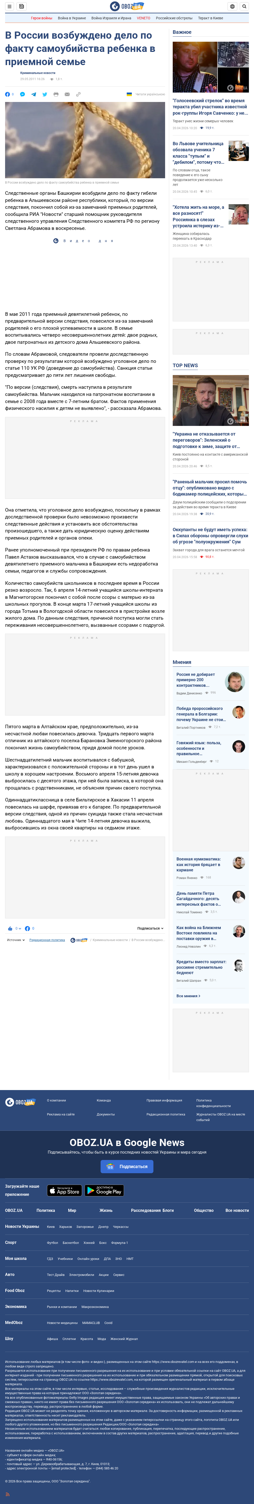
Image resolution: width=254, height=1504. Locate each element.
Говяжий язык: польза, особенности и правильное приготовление (199, 748)
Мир (72, 1210)
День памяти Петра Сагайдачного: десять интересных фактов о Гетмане (198, 899)
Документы (106, 1114)
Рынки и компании (62, 1307)
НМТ (130, 1259)
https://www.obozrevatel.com (173, 1362)
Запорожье (85, 1227)
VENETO (143, 18)
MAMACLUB (91, 1323)
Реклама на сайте (61, 1114)
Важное (182, 32)
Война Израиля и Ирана (111, 18)
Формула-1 (119, 1243)
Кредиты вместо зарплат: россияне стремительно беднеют (202, 967)
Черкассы (121, 1227)
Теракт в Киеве (210, 18)
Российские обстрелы (174, 18)
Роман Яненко (187, 878)
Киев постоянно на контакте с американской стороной (210, 456)
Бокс (103, 1243)
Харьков (65, 1227)
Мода (102, 1339)
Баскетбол (71, 1243)
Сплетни (69, 1339)
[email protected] (63, 1468)
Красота (87, 1339)
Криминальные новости (37, 73)
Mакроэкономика (95, 1307)
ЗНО (118, 1259)
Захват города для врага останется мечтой (209, 550)
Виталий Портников (191, 727)
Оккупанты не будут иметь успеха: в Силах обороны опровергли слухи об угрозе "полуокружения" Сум (210, 536)
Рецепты (54, 1291)
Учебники (65, 1259)
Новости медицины (62, 1323)
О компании (56, 1100)
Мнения (182, 662)
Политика (46, 1210)
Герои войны (41, 18)
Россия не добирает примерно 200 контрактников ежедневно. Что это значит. (196, 680)
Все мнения (187, 996)
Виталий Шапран (189, 980)
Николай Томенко (189, 912)
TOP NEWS (185, 365)
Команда (104, 1100)
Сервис (118, 1275)
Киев (51, 1227)
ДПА (107, 1259)
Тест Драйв (56, 1275)
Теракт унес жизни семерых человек (203, 121)
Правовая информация (164, 1100)
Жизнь (106, 1210)
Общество (204, 1210)
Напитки (72, 1291)
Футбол (52, 1243)
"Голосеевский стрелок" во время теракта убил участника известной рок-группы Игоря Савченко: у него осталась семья (211, 107)
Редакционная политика (47, 940)
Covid (108, 1323)
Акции (104, 1275)
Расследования (146, 1210)
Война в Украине (72, 18)
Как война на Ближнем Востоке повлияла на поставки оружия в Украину (199, 933)
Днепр (103, 1227)
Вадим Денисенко (189, 693)
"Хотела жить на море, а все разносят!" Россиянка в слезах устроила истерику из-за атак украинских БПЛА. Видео (198, 216)
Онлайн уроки (88, 1259)
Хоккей (89, 1243)
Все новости (237, 1210)
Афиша (52, 1339)
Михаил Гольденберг (192, 762)
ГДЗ (50, 1259)
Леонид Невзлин (189, 946)
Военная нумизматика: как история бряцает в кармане (199, 864)
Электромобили (81, 1275)
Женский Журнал (124, 1339)
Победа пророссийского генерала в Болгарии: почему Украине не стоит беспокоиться (201, 714)
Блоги (168, 1210)
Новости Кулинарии (98, 1291)
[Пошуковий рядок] (244, 6)
